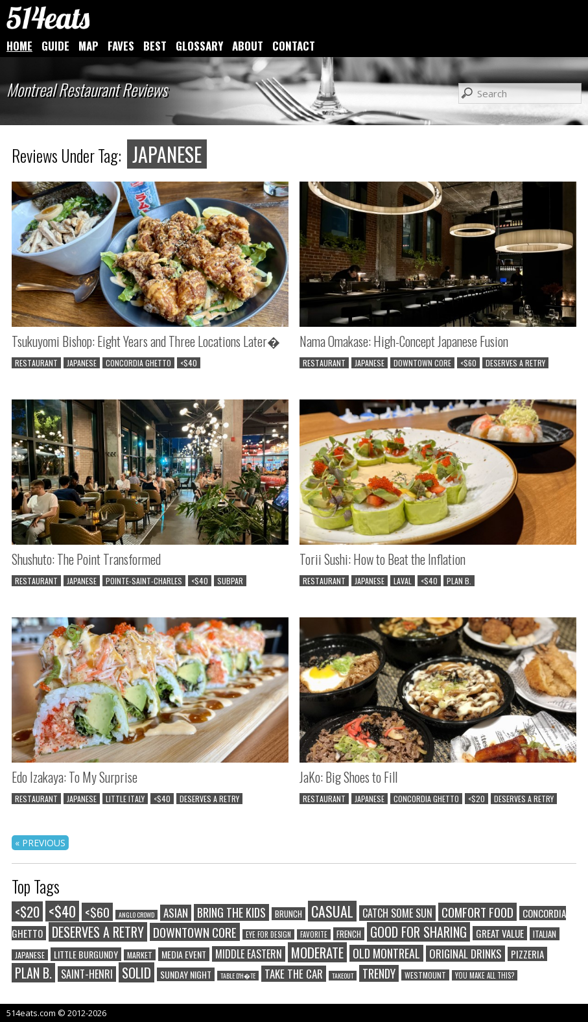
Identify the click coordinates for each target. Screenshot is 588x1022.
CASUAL (332, 911)
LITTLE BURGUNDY (86, 954)
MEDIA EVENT (183, 954)
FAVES (121, 46)
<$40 (188, 362)
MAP (88, 46)
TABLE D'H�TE (237, 975)
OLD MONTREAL (386, 953)
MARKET (139, 954)
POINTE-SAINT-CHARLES (144, 580)
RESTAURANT (36, 362)
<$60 (468, 362)
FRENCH (348, 933)
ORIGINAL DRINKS (465, 953)
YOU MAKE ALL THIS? (484, 975)
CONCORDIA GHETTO (138, 362)
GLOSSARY (199, 46)
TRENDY (378, 973)
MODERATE (317, 952)
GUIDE (55, 46)
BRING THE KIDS (231, 912)
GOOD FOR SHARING (418, 932)
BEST (155, 46)
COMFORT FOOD (477, 912)
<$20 (476, 798)
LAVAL (403, 580)
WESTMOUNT (425, 974)
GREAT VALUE (500, 933)
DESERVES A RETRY (515, 362)
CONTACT (293, 46)
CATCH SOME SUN (397, 913)
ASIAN (175, 913)
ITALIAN (544, 933)
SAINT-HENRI (87, 974)
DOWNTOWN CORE (422, 362)
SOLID (136, 972)
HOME (19, 46)
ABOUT (247, 46)
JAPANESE (82, 362)
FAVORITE (313, 934)
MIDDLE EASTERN (248, 954)
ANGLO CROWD (136, 915)
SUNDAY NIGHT (185, 974)
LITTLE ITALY (125, 798)
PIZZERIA (527, 954)
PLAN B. (459, 580)
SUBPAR (230, 580)
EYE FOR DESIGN (268, 934)
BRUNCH (288, 913)
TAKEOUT (342, 975)
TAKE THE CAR (294, 974)
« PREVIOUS (40, 843)
